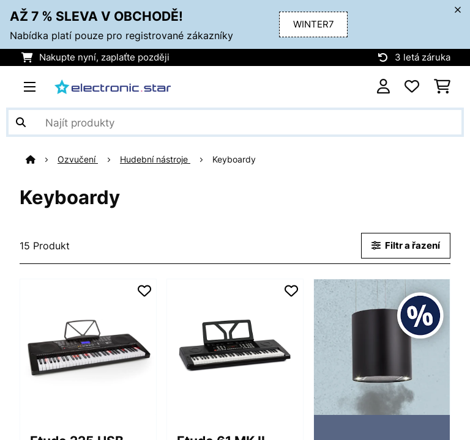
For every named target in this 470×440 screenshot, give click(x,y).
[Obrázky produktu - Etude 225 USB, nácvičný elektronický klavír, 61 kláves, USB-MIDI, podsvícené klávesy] (88, 347)
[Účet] (383, 87)
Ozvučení (78, 159)
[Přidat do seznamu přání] (144, 291)
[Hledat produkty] (235, 122)
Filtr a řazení (405, 245)
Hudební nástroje (155, 159)
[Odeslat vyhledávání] (21, 122)
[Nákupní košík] (442, 87)
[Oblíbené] (412, 87)
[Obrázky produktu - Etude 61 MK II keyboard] (235, 347)
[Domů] (42, 159)
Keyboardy (235, 159)
